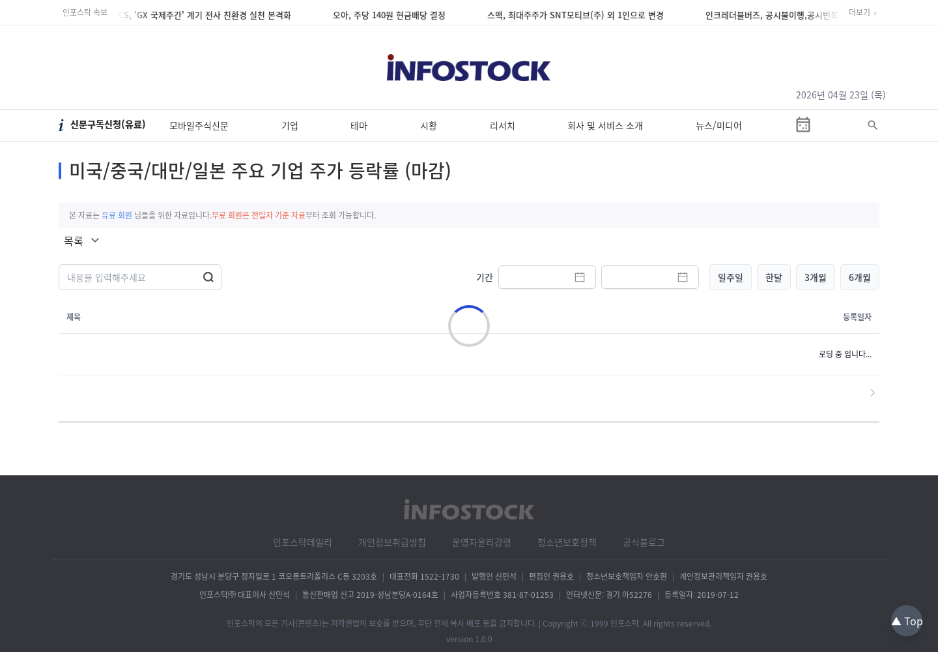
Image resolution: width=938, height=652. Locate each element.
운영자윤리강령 (481, 541)
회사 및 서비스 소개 (605, 125)
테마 (358, 125)
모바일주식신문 (199, 125)
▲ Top (907, 620)
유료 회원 (117, 215)
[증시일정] (803, 125)
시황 (428, 125)
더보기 (859, 12)
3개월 (815, 277)
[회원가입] (873, 44)
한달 (773, 277)
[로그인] (836, 44)
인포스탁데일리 (302, 541)
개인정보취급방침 (392, 541)
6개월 (860, 277)
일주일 (730, 277)
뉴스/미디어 (719, 125)
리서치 (502, 125)
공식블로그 (644, 541)
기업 (289, 125)
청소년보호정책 (567, 541)
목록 (73, 240)
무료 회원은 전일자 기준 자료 (259, 215)
